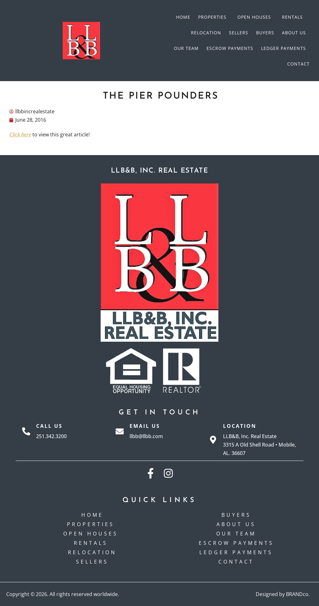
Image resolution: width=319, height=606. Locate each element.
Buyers (265, 33)
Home (183, 17)
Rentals (294, 17)
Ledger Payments (283, 48)
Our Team (186, 48)
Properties (214, 17)
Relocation (206, 33)
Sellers (238, 33)
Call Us (49, 426)
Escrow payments (230, 48)
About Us (294, 33)
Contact (298, 64)
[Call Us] (26, 431)
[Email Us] (119, 431)
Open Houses (255, 17)
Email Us (145, 426)
